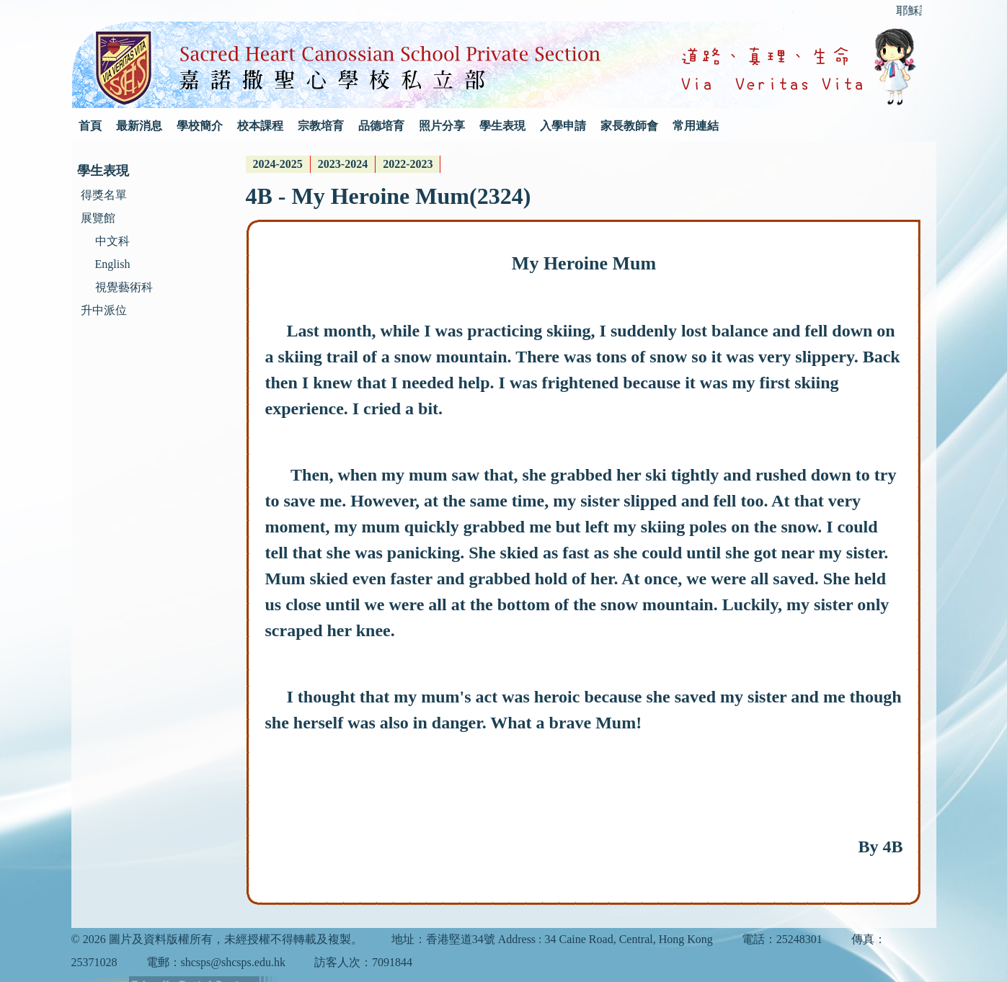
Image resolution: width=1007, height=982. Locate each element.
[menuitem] (278, 164)
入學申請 (563, 126)
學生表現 (502, 126)
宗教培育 (321, 126)
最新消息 (139, 126)
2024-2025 (278, 164)
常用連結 (696, 126)
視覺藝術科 (124, 287)
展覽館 (98, 218)
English (112, 264)
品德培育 (381, 126)
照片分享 (442, 126)
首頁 (90, 126)
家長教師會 (629, 126)
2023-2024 (343, 164)
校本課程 (260, 126)
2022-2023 (407, 164)
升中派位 (104, 310)
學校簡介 (200, 126)
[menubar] (343, 164)
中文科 (112, 241)
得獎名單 (104, 195)
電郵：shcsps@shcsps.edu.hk (215, 962)
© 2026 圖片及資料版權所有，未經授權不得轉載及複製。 (217, 939)
